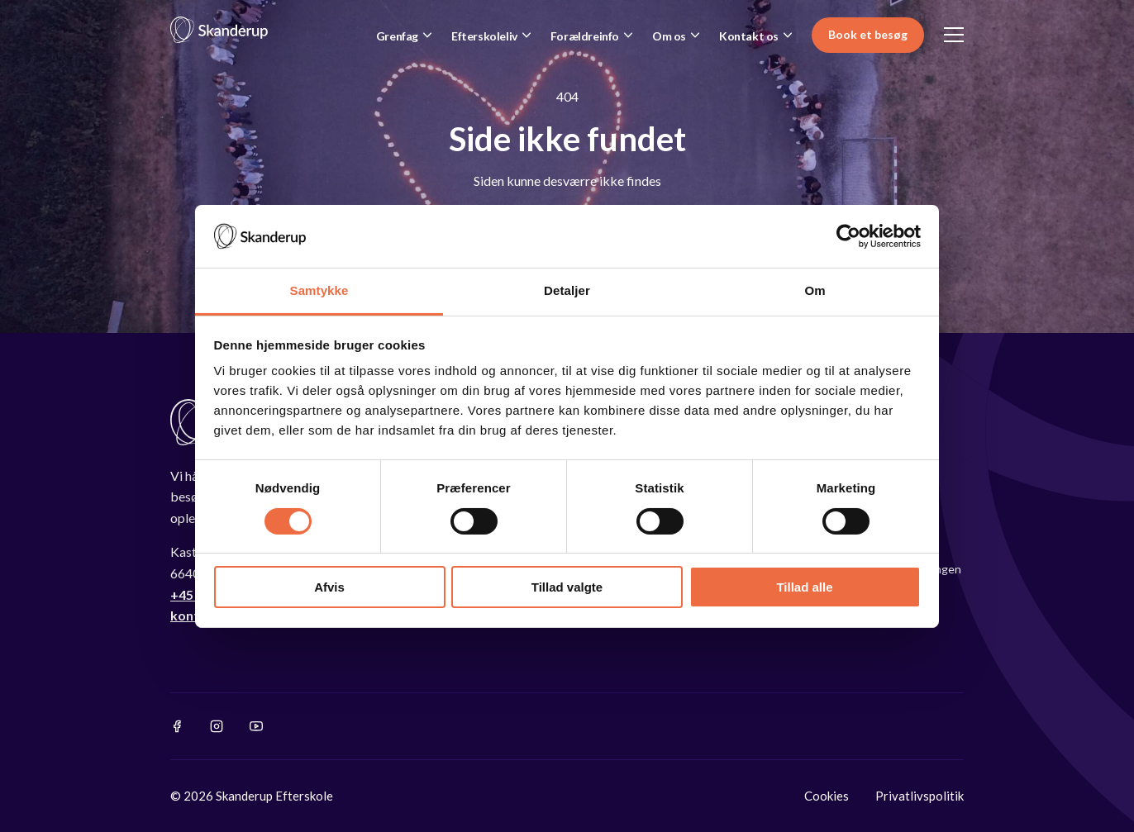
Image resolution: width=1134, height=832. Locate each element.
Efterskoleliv (484, 36)
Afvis (329, 587)
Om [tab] (814, 290)
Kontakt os (749, 36)
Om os (669, 36)
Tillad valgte (567, 587)
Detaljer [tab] (567, 290)
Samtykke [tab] (319, 290)
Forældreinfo (584, 36)
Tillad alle (804, 587)
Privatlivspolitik (919, 795)
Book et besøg (868, 34)
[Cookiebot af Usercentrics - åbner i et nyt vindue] (848, 236)
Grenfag (397, 36)
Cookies (826, 795)
